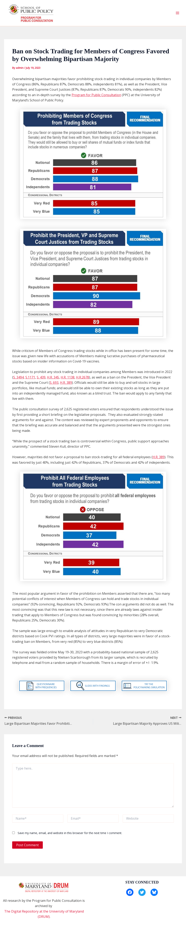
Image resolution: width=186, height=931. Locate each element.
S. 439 (41, 377)
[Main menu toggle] (177, 13)
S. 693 (54, 382)
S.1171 (30, 377)
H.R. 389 (66, 382)
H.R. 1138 (67, 377)
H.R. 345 (53, 377)
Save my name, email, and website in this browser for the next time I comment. (70, 833)
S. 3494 (18, 377)
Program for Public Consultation (96, 95)
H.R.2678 (82, 377)
